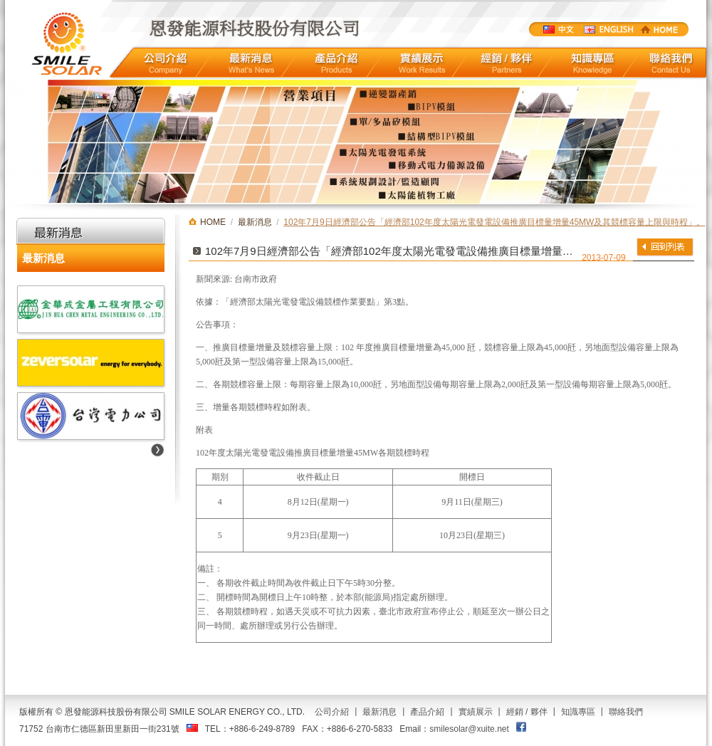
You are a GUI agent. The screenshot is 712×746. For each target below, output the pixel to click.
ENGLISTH (608, 29)
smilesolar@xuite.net (469, 729)
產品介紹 (336, 63)
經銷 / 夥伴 (527, 712)
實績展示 (422, 63)
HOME (659, 29)
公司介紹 (165, 63)
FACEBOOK (521, 727)
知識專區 (593, 63)
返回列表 (665, 246)
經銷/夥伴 (507, 63)
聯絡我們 (671, 63)
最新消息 (251, 63)
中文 (558, 29)
